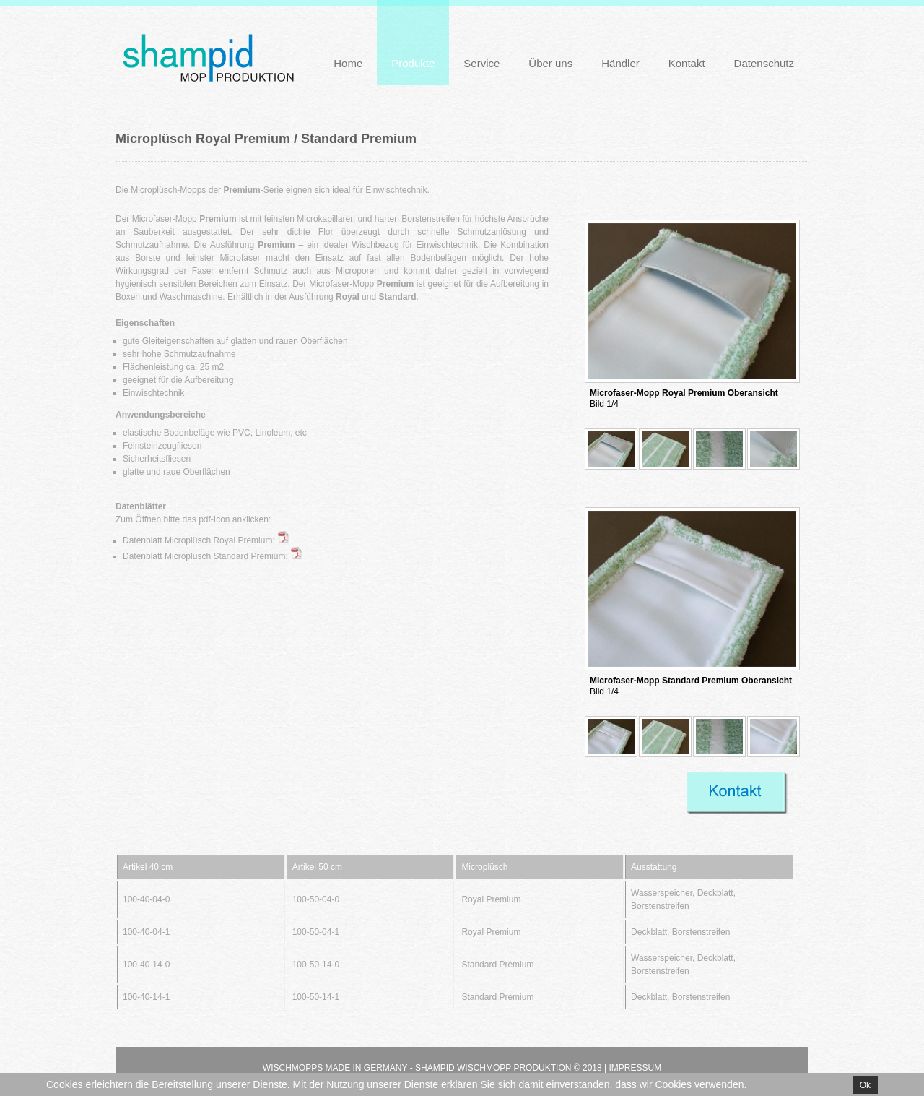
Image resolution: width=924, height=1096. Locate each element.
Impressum (635, 1068)
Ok (865, 1085)
